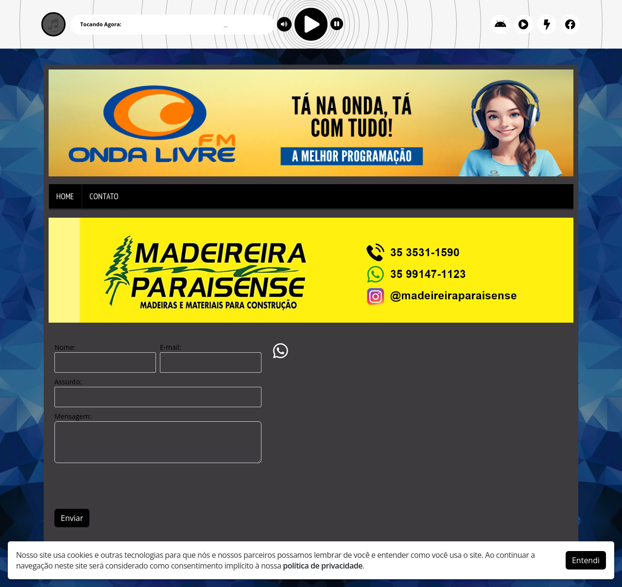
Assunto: (68, 381)
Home (65, 196)
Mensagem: (72, 416)
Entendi (586, 560)
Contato (104, 196)
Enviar (72, 518)
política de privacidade (323, 565)
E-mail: (170, 347)
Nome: (64, 347)
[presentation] (128, 486)
